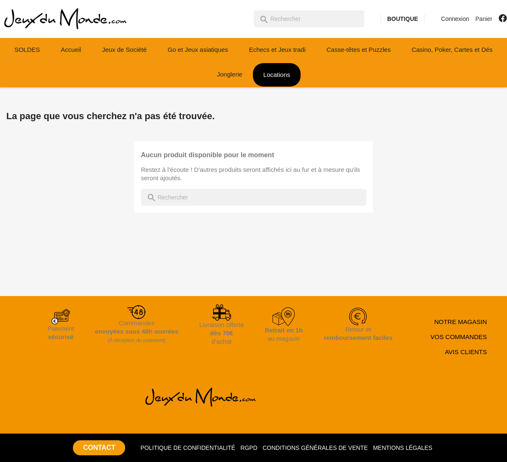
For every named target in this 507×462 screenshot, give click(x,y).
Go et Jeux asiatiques (197, 49)
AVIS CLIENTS (466, 351)
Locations (276, 74)
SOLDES (27, 49)
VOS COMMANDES (458, 336)
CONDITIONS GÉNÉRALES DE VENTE (315, 447)
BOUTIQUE (402, 18)
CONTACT (99, 447)
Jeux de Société (124, 49)
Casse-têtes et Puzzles (359, 49)
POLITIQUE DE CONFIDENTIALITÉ (187, 447)
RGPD (248, 447)
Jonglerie (229, 74)
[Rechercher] (309, 18)
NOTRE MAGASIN (460, 321)
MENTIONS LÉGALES (402, 447)
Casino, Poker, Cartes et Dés (452, 49)
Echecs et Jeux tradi (277, 49)
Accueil (71, 49)
